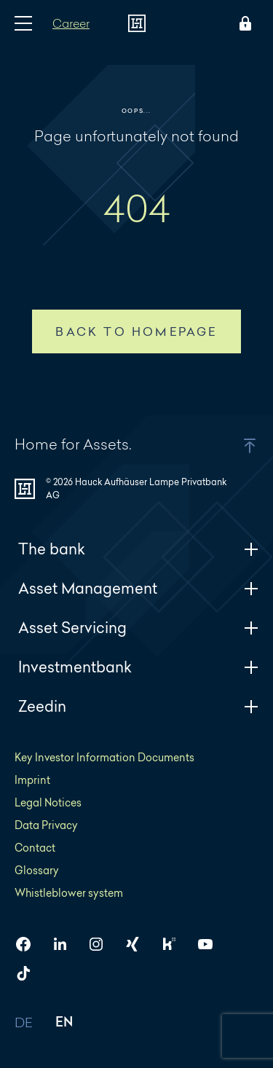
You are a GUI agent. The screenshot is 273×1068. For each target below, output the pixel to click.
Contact (35, 848)
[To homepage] (137, 23)
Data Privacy (46, 825)
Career (71, 23)
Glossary (37, 870)
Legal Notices (48, 802)
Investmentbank (138, 667)
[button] (231, 446)
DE (24, 1023)
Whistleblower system (69, 893)
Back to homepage (136, 331)
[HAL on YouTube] (211, 944)
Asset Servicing (138, 627)
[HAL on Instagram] (101, 944)
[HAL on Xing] (138, 944)
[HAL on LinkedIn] (65, 944)
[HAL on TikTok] (29, 973)
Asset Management (138, 588)
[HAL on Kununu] (174, 944)
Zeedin (138, 706)
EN (64, 1023)
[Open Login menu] (242, 23)
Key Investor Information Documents (104, 757)
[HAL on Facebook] (29, 944)
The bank (138, 549)
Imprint (32, 780)
